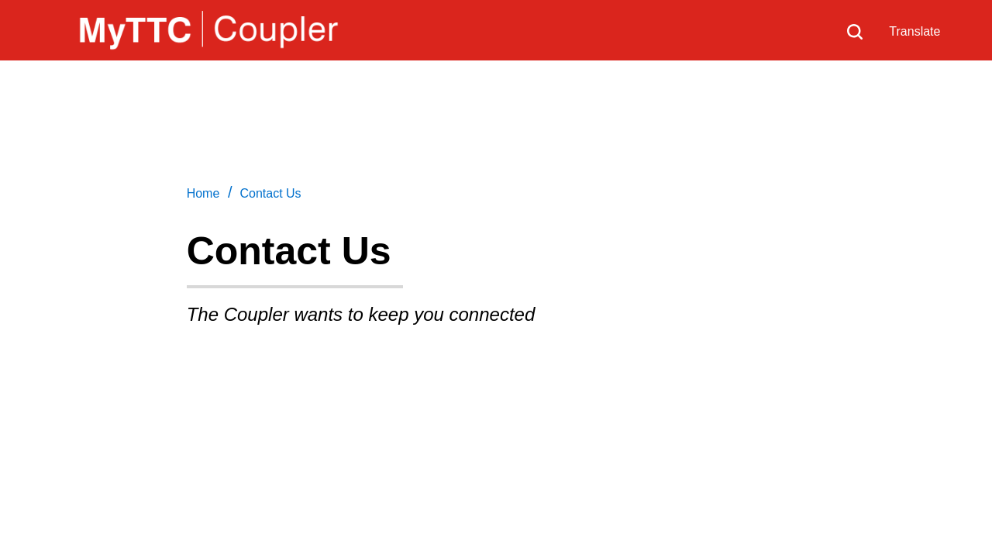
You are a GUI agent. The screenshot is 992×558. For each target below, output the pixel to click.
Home (203, 193)
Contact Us (270, 193)
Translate (914, 31)
